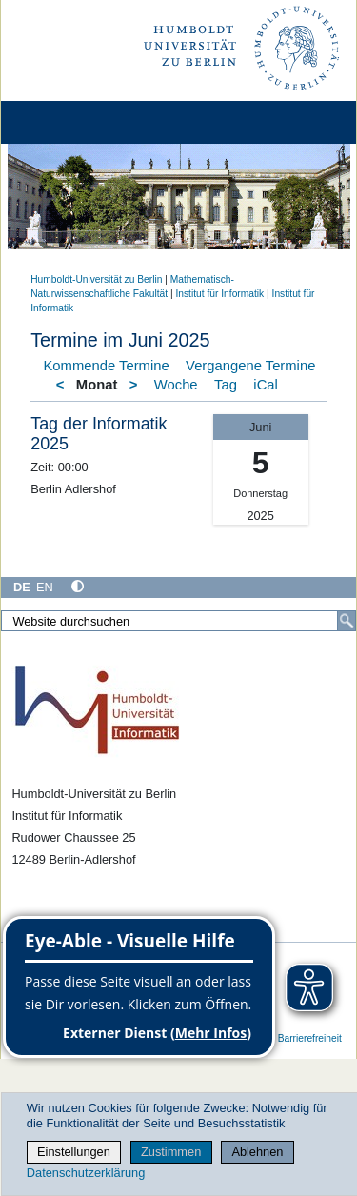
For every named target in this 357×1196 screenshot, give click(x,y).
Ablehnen (257, 1152)
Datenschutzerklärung (86, 1173)
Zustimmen (171, 1152)
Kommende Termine (106, 365)
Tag (225, 384)
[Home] (68, 122)
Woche (176, 384)
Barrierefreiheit (310, 1038)
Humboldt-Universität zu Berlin (96, 279)
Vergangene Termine (250, 365)
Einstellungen (73, 1152)
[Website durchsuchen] (178, 620)
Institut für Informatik (219, 294)
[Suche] (346, 620)
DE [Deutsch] (21, 587)
